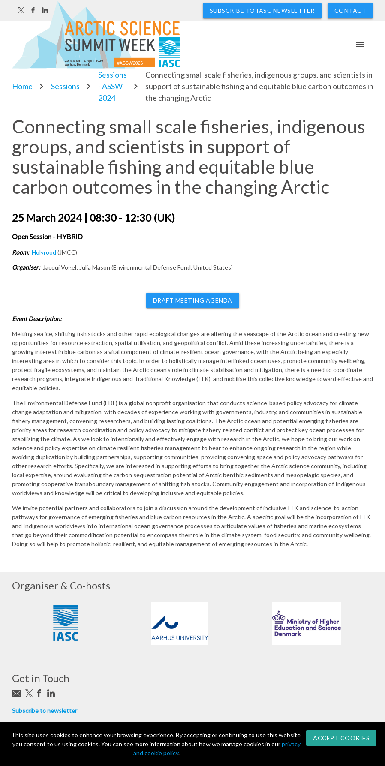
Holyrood (44, 252)
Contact (350, 10)
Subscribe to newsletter (44, 710)
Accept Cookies (341, 738)
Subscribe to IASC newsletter (262, 10)
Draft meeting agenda (192, 300)
